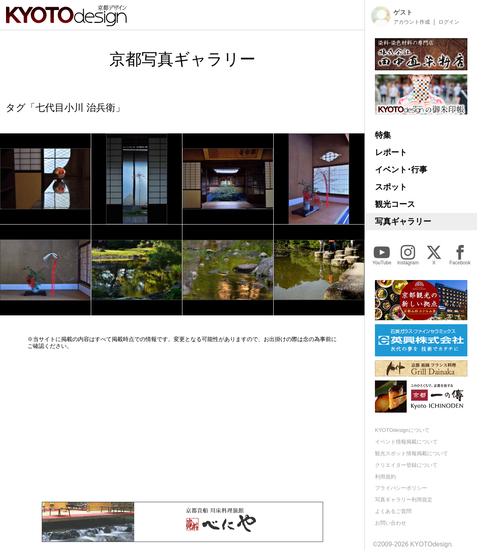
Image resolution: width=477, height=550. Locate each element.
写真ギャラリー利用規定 (403, 500)
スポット (391, 186)
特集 (383, 135)
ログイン (448, 22)
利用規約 (385, 477)
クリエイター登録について (406, 465)
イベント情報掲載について (406, 442)
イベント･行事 (401, 169)
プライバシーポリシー (401, 488)
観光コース (395, 204)
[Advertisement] (182, 425)
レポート (391, 152)
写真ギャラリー (403, 221)
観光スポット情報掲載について (411, 453)
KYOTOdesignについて (402, 430)
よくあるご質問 (393, 511)
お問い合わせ (390, 523)
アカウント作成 (411, 22)
